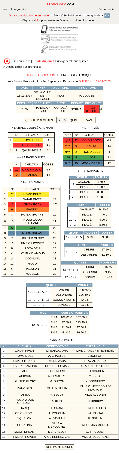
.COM (59, 4)
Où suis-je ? (22, 61)
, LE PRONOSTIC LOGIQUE (59, 75)
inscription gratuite (14, 9)
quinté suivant (82, 120)
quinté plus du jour (59, 20)
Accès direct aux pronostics (24, 66)
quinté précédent (40, 120)
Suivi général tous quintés (61, 61)
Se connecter (102, 9)
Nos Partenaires (59, 447)
